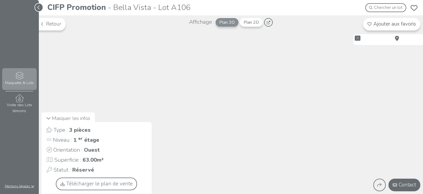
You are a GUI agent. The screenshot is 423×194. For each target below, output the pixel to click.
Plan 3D (227, 22)
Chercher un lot (386, 8)
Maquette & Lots (19, 78)
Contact (404, 184)
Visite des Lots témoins (19, 104)
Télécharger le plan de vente (96, 183)
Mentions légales (19, 186)
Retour (50, 23)
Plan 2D (251, 22)
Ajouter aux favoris (391, 23)
